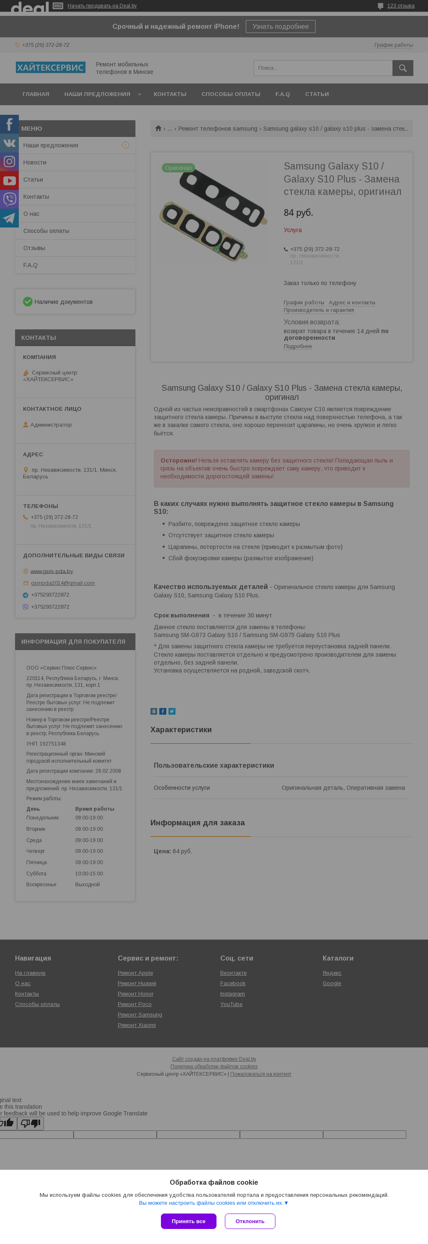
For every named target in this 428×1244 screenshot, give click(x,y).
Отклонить (250, 1221)
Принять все (189, 1221)
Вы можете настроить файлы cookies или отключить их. (211, 1203)
